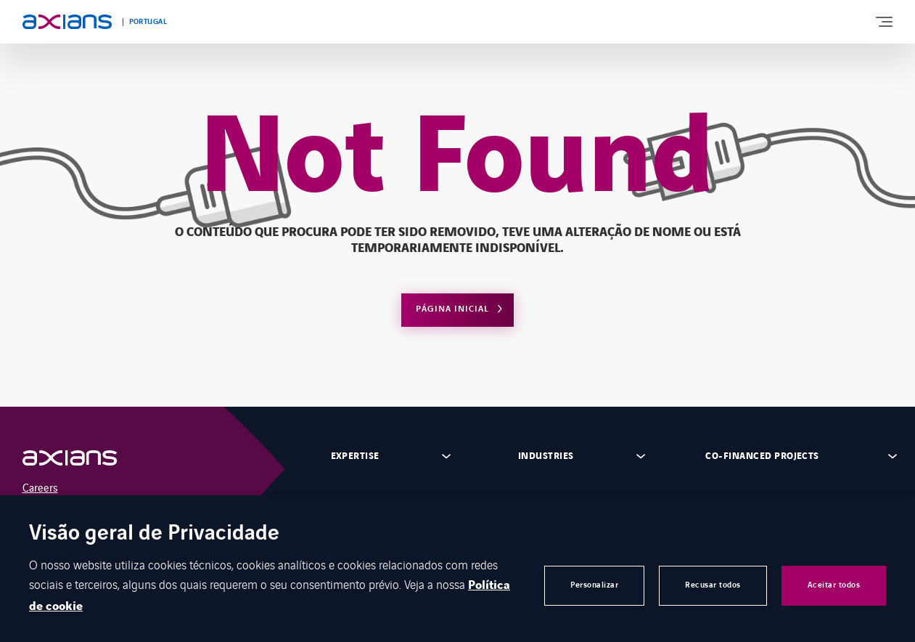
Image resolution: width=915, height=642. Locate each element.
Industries (546, 456)
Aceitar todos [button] (834, 585)
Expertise (355, 456)
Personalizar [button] (594, 585)
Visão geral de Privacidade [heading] (154, 534)
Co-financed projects (762, 456)
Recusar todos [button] (713, 585)
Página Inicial (452, 309)
